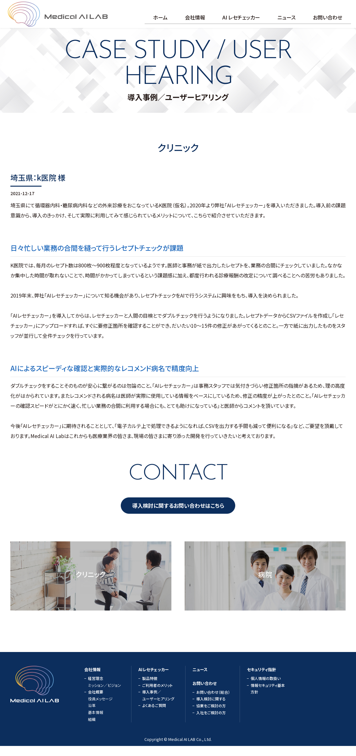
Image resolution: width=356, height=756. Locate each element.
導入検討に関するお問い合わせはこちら (178, 514)
